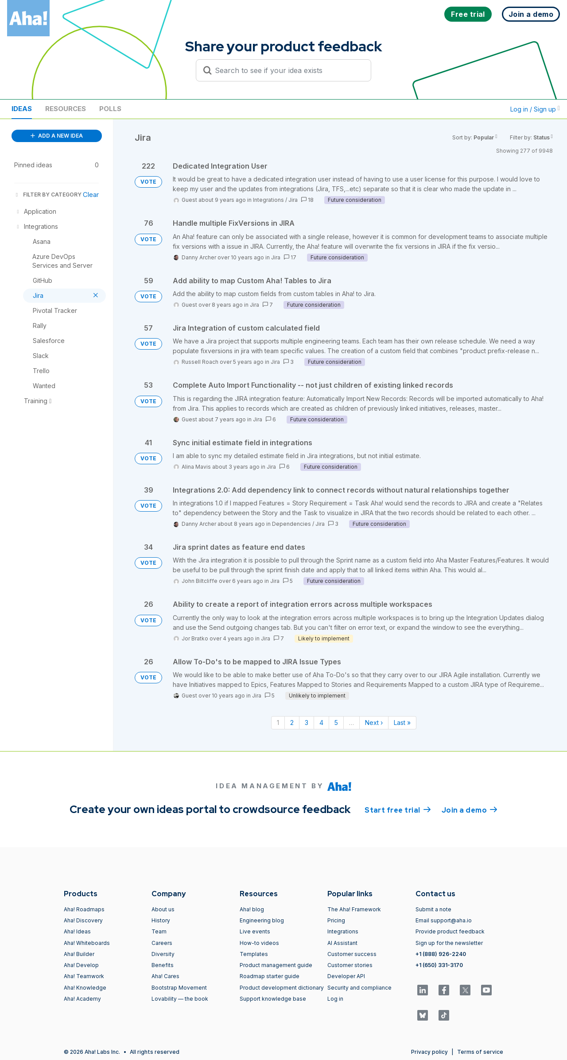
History (160, 920)
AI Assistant (342, 943)
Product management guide (276, 965)
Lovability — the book (179, 998)
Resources (65, 108)
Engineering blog (262, 920)
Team (159, 931)
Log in (335, 998)
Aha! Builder (79, 954)
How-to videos (259, 943)
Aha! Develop (81, 965)
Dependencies (291, 523)
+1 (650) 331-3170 (439, 965)
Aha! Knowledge (85, 987)
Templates (254, 954)
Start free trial (398, 809)
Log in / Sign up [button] (535, 109)
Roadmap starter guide (269, 976)
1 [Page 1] (278, 722)
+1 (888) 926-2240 (441, 954)
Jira (293, 200)
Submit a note (433, 909)
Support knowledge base (273, 998)
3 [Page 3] (306, 722)
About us (163, 909)
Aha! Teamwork (84, 976)
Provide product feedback (450, 931)
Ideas (22, 108)
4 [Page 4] (321, 722)
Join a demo (469, 809)
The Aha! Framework (354, 909)
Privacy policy (429, 1051)
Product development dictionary (282, 987)
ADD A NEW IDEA (57, 135)
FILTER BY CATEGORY (48, 194)
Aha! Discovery (83, 920)
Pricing (336, 920)
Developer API (346, 976)
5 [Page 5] (336, 722)
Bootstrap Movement (179, 987)
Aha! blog (252, 909)
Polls (110, 108)
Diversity (163, 954)
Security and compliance (359, 987)
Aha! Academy (82, 998)
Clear (91, 194)
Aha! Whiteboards (87, 943)
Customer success (352, 954)
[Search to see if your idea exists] (287, 70)
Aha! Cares (165, 976)
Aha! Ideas (77, 931)
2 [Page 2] (292, 722)
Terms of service (480, 1051)
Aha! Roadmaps (84, 909)
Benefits (162, 965)
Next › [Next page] (374, 722)
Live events (255, 931)
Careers (161, 943)
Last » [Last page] (402, 722)
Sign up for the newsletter (449, 943)
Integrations (268, 200)
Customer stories (350, 965)
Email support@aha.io (444, 920)
